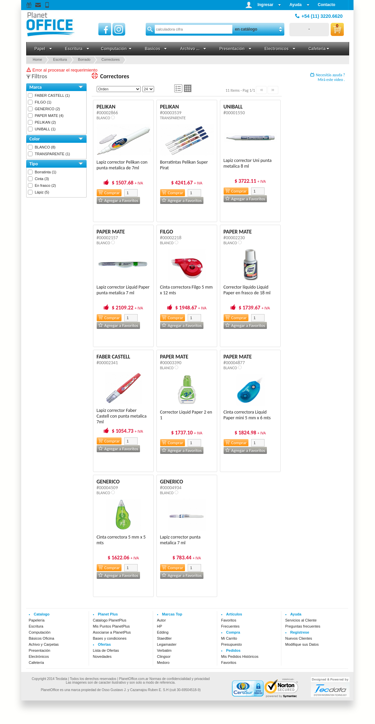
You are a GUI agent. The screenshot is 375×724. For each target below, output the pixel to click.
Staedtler (164, 638)
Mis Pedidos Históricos (240, 656)
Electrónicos (39, 656)
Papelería (37, 620)
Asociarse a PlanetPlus (112, 632)
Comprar (109, 192)
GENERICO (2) (47, 109)
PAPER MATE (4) (49, 116)
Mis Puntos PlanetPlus (111, 626)
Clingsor (164, 656)
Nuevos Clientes (298, 638)
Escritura (36, 626)
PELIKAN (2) (45, 122)
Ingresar (269, 4)
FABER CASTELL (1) (52, 95)
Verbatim (164, 650)
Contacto (326, 4)
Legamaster (167, 644)
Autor (161, 620)
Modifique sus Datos (302, 644)
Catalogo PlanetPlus (110, 620)
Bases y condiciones (110, 638)
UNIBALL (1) (45, 129)
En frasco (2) (45, 185)
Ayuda (299, 4)
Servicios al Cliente (301, 620)
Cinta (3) (42, 179)
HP (159, 626)
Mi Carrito (229, 638)
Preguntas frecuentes (303, 626)
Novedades (102, 656)
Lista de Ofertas (106, 650)
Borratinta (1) (45, 172)
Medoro (163, 663)
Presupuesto (231, 644)
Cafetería (36, 663)
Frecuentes (230, 626)
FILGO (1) (43, 102)
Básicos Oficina (41, 638)
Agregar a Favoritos (118, 200)
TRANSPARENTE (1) (52, 154)
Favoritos (228, 620)
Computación (40, 632)
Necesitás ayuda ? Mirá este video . (327, 77)
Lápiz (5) (42, 192)
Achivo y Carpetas (44, 644)
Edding (163, 632)
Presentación (39, 650)
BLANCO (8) (45, 147)
